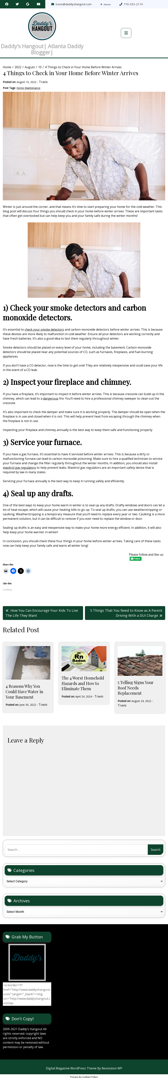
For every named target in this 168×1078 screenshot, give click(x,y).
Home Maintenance (28, 81)
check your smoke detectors (44, 323)
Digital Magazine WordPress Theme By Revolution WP (84, 1062)
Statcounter (8, 1076)
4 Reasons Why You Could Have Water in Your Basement (24, 685)
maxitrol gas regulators (19, 461)
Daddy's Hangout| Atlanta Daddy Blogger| (42, 46)
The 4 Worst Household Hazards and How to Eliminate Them (83, 677)
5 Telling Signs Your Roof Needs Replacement (136, 681)
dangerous (50, 392)
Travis (43, 75)
